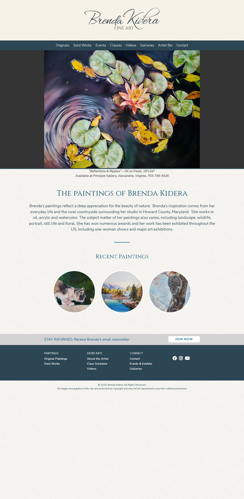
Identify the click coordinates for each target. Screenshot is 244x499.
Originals (62, 45)
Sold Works (82, 45)
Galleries (147, 45)
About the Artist (97, 359)
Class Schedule (97, 364)
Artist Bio (165, 45)
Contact (182, 45)
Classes (116, 45)
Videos (131, 45)
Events (101, 45)
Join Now (184, 339)
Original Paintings (55, 359)
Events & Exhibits (141, 364)
